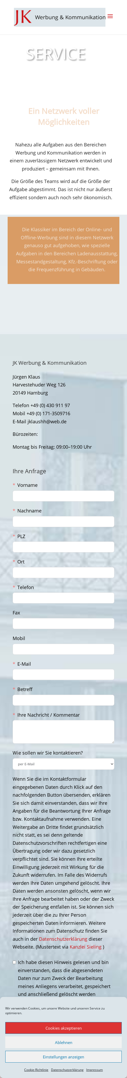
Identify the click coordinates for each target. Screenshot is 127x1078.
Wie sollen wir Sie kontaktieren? (48, 753)
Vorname (27, 485)
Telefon (25, 587)
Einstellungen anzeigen (63, 1056)
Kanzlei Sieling (86, 947)
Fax (16, 612)
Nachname (29, 510)
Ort (20, 561)
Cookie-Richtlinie (36, 1070)
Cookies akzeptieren (63, 1028)
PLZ (21, 536)
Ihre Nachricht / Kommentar (48, 715)
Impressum (94, 1070)
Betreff (24, 689)
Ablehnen (63, 1042)
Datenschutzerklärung (67, 1070)
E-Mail (24, 664)
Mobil (19, 638)
